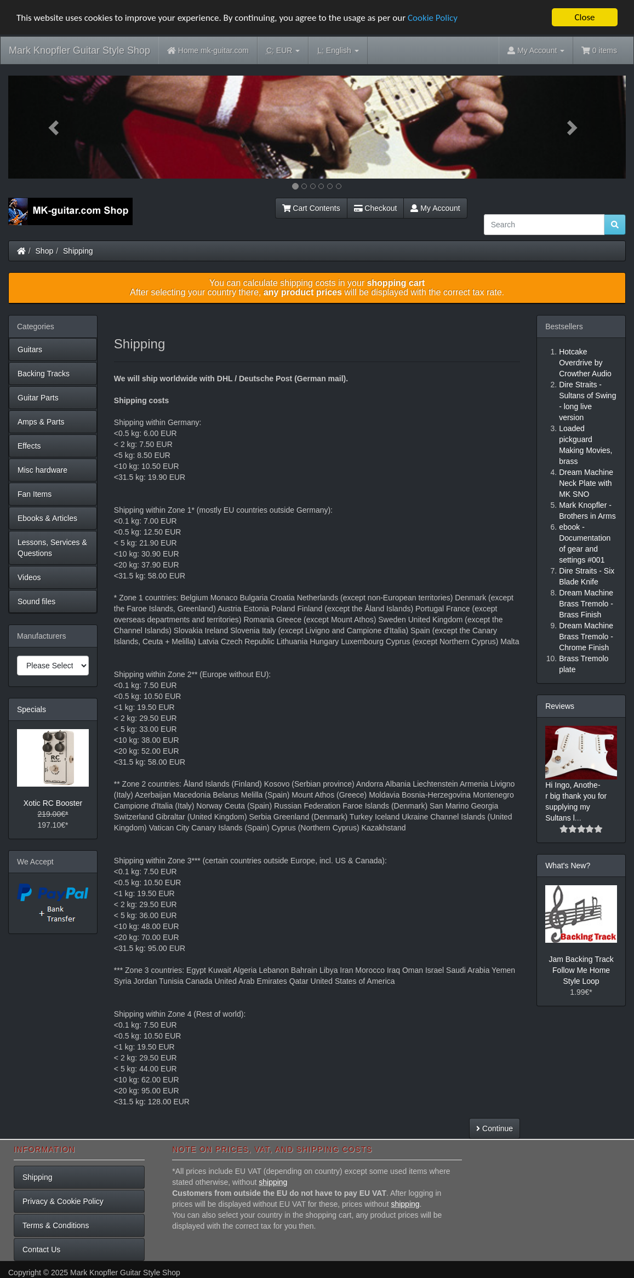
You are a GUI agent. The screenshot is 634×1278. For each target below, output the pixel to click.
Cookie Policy (433, 18)
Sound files (36, 601)
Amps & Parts (41, 421)
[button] (54, 127)
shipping (273, 1182)
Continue (494, 1128)
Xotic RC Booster (53, 803)
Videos (29, 577)
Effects (29, 446)
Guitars (30, 349)
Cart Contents (311, 208)
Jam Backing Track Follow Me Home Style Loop (581, 970)
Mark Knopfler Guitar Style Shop (79, 50)
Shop (45, 251)
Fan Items (35, 494)
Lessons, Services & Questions (52, 548)
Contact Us (41, 1249)
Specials (31, 709)
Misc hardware (42, 470)
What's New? (567, 865)
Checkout (375, 208)
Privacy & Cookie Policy (63, 1201)
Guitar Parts (38, 397)
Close (584, 17)
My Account (435, 208)
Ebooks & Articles (47, 518)
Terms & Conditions (55, 1225)
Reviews (559, 706)
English (337, 50)
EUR (283, 50)
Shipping (78, 251)
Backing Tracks (44, 373)
